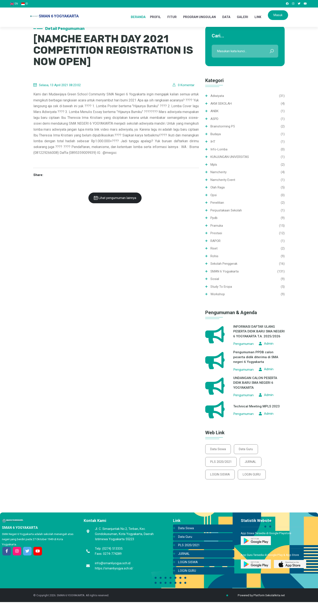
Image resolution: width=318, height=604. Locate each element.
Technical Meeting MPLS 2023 (256, 406)
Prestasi (216, 233)
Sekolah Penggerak (223, 264)
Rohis (214, 256)
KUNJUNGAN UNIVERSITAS (229, 157)
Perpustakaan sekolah (226, 210)
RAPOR (215, 241)
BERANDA (138, 17)
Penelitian (217, 203)
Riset (214, 248)
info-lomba (218, 149)
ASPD (214, 119)
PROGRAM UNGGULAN (199, 17)
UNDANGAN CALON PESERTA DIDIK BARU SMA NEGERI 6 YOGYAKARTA (255, 383)
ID (24, 3)
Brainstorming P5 (222, 126)
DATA (226, 17)
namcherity (218, 172)
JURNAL (252, 463)
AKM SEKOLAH (221, 104)
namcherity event (222, 180)
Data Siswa (218, 449)
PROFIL (155, 17)
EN (14, 3)
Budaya (215, 134)
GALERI (242, 17)
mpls (213, 165)
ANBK (214, 111)
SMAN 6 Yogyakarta (224, 271)
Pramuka (216, 226)
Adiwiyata (217, 96)
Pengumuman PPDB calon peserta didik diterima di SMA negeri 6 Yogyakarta (255, 357)
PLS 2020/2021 (221, 463)
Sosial (214, 279)
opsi (213, 195)
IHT (212, 142)
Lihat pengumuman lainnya (115, 198)
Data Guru (247, 449)
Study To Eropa (221, 287)
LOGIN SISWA (220, 476)
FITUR (172, 17)
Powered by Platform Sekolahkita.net (258, 597)
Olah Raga (217, 187)
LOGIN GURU (253, 476)
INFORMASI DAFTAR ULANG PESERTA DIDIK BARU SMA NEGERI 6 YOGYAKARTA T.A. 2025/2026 (259, 331)
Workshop (217, 294)
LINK (258, 17)
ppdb (214, 218)
